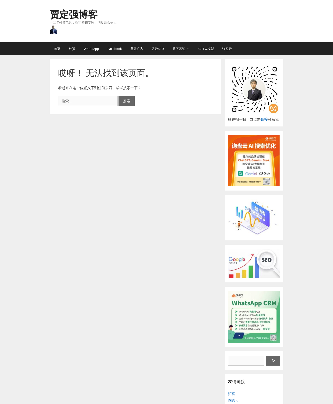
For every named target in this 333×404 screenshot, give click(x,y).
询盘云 (227, 48)
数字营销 (183, 48)
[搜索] (273, 361)
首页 (57, 48)
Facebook (114, 48)
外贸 (72, 48)
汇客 (231, 393)
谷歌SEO (158, 48)
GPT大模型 (206, 48)
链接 (264, 119)
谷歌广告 (136, 48)
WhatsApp (91, 48)
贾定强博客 (73, 14)
